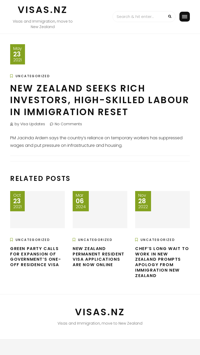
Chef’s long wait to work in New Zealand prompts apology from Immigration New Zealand (162, 262)
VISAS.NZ (43, 9)
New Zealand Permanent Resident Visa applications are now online (98, 257)
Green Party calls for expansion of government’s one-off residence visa (35, 257)
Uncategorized (33, 76)
